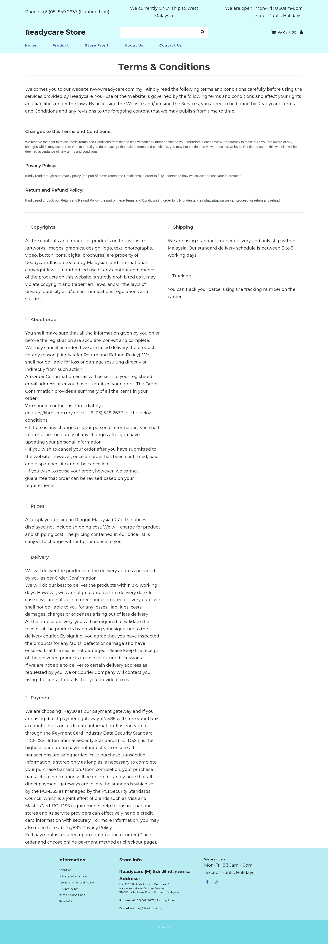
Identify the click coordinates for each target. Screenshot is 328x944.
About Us (134, 45)
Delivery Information (72, 876)
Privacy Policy (68, 888)
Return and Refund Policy (76, 882)
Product (61, 45)
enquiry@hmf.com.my (146, 908)
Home (31, 45)
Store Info (65, 901)
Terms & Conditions (71, 895)
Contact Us (170, 45)
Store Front (97, 45)
